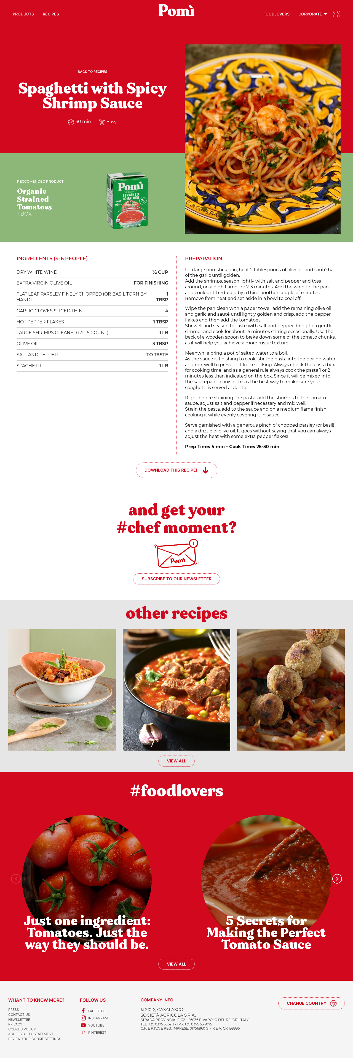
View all (176, 761)
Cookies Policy (22, 1029)
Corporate (310, 14)
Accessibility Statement (31, 1034)
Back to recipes (92, 72)
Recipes (51, 14)
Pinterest (93, 1032)
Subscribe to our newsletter (177, 578)
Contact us (19, 1014)
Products (23, 14)
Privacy (15, 1024)
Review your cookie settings (34, 1039)
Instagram (94, 1018)
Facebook (93, 1010)
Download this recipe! (171, 470)
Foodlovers (276, 14)
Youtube (92, 1025)
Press (13, 1010)
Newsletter (19, 1019)
